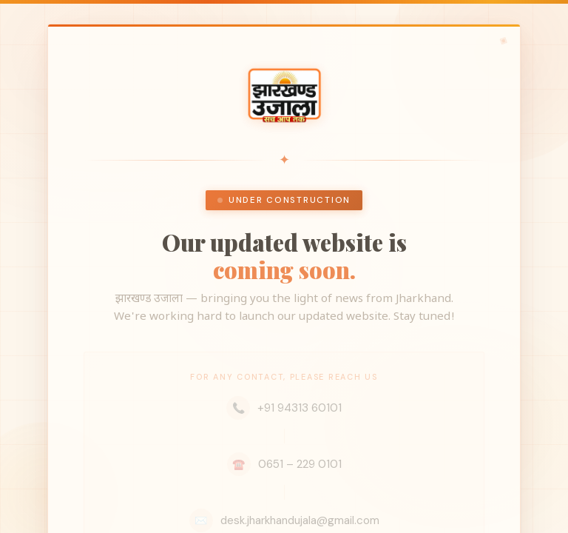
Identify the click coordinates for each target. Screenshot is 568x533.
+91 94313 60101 (284, 408)
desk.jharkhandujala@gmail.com (284, 520)
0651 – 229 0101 (284, 464)
